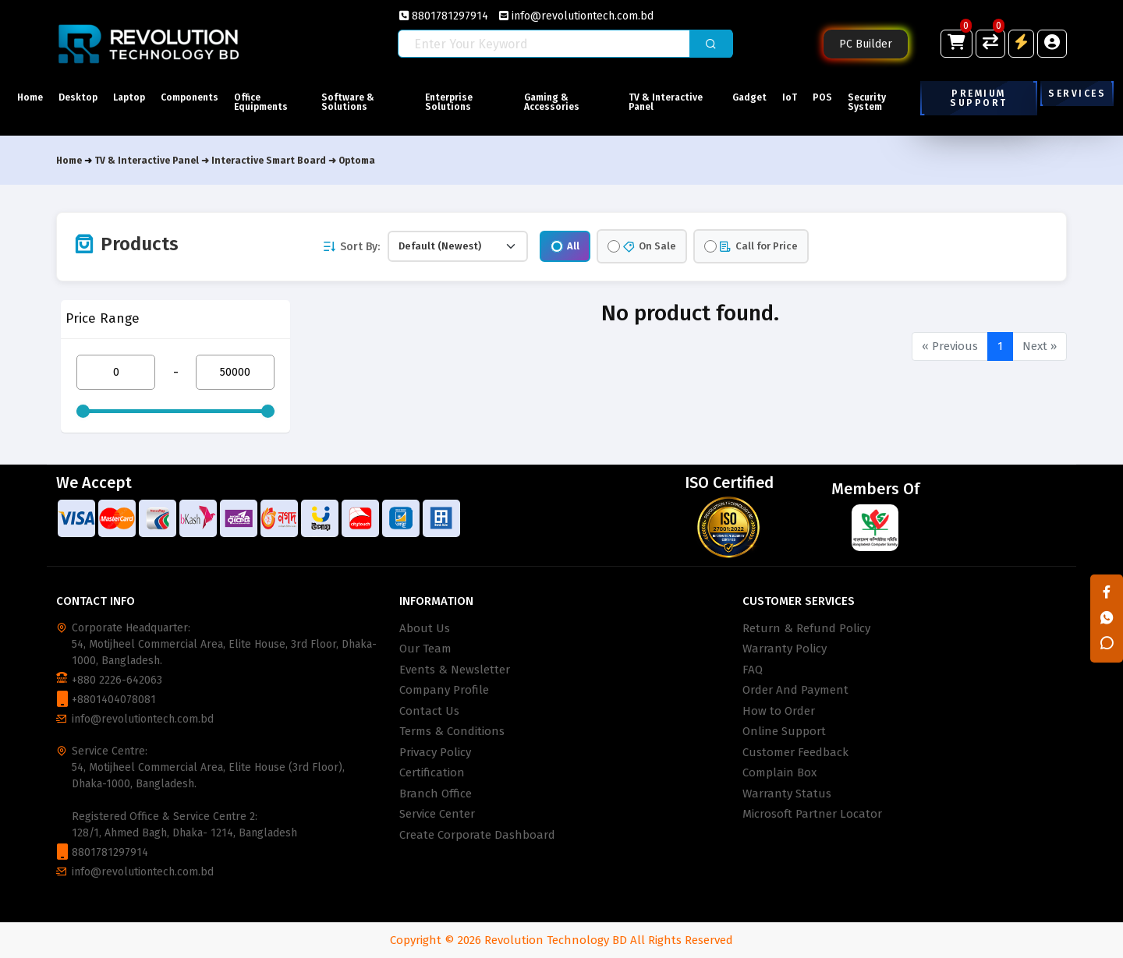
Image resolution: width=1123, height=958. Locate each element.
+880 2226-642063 (117, 680)
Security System (867, 102)
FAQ (752, 670)
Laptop (129, 97)
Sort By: (351, 246)
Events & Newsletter (454, 670)
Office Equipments (261, 102)
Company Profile (444, 690)
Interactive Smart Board (268, 160)
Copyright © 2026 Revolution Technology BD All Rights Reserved (561, 940)
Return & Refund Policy (806, 628)
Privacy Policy (435, 752)
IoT (789, 97)
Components (189, 97)
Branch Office (435, 794)
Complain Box (779, 772)
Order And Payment (795, 690)
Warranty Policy (784, 649)
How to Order (778, 711)
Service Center (437, 814)
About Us (424, 628)
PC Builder (865, 44)
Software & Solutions (347, 102)
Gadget (749, 97)
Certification (432, 772)
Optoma (356, 160)
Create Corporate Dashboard (477, 835)
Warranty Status (786, 794)
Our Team (425, 649)
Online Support (784, 731)
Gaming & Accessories (551, 102)
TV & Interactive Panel (666, 102)
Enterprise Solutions (449, 102)
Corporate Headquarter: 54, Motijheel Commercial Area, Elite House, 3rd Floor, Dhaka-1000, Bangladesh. (224, 644)
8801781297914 (443, 16)
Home (30, 97)
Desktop (77, 97)
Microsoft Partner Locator (812, 814)
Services (1077, 93)
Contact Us (429, 711)
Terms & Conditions (452, 731)
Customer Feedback (795, 752)
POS (822, 97)
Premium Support (978, 98)
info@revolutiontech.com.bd (576, 16)
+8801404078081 (114, 699)
